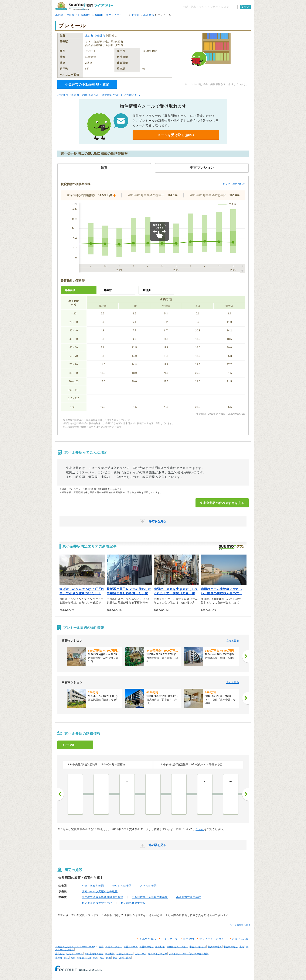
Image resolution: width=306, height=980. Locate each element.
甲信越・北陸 (84, 957)
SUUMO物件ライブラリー (111, 15)
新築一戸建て (215, 946)
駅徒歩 (147, 290)
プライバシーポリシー (213, 939)
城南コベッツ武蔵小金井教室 (100, 891)
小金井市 (148, 15)
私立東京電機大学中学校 (97, 902)
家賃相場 (160, 946)
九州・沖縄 (125, 957)
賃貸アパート (131, 946)
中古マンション (198, 946)
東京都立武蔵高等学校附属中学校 (102, 897)
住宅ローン (140, 953)
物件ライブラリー (157, 953)
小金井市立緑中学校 (188, 897)
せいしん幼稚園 (122, 885)
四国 (108, 957)
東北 (66, 957)
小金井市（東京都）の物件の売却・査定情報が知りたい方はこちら (98, 94)
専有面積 (70, 290)
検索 (247, 6)
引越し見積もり (124, 953)
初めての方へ (148, 939)
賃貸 (101, 946)
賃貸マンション (113, 946)
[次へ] (245, 656)
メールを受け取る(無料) (175, 135)
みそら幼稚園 (148, 885)
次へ (245, 794)
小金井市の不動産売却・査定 (87, 84)
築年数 (108, 290)
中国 (115, 957)
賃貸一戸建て (147, 946)
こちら (200, 829)
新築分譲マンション (177, 946)
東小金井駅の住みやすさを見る (222, 503)
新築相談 (110, 953)
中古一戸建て (231, 946)
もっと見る (232, 640)
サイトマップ (169, 939)
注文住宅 (60, 953)
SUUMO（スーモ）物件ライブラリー (84, 6)
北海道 (58, 957)
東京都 (135, 15)
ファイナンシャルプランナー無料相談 (188, 953)
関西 (102, 957)
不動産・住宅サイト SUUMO (73, 15)
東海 (95, 957)
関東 (73, 957)
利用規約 (188, 939)
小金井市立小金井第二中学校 (150, 897)
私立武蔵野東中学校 (133, 902)
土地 (241, 946)
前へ (60, 794)
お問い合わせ (240, 939)
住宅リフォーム (75, 953)
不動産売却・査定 (94, 953)
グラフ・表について (233, 184)
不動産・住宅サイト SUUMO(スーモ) (75, 946)
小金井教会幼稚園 (93, 885)
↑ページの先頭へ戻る (239, 925)
